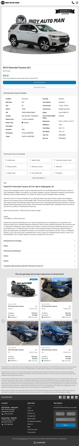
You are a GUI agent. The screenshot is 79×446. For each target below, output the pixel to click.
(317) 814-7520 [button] (7, 414)
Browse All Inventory (39, 82)
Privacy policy (32, 432)
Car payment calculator (34, 421)
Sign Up (65, 425)
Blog (29, 427)
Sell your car (31, 413)
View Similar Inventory (40, 87)
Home (29, 408)
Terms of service (32, 429)
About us (30, 424)
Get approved (31, 416)
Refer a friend (31, 419)
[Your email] (65, 419)
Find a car (30, 410)
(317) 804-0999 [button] (7, 424)
